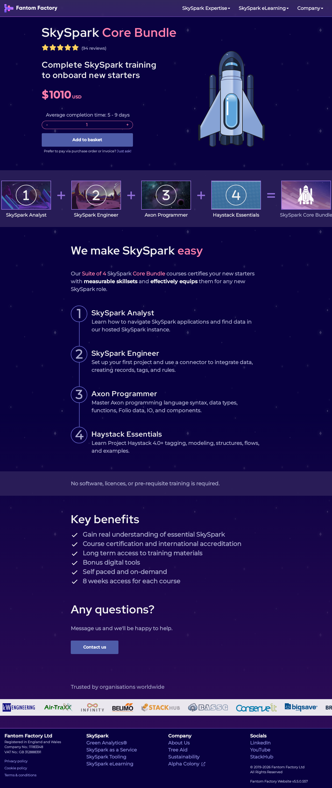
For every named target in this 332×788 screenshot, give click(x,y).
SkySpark (109, 32)
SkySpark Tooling (106, 757)
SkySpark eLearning (109, 764)
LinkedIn (260, 743)
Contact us (94, 647)
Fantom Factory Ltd (28, 736)
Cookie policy (15, 768)
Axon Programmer (124, 394)
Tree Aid (177, 750)
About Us (179, 743)
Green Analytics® (106, 743)
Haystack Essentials (126, 434)
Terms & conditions (20, 775)
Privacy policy (15, 761)
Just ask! (124, 151)
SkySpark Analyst (122, 313)
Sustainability (184, 757)
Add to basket (87, 139)
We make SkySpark (137, 250)
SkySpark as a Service (111, 750)
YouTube (260, 750)
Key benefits (105, 519)
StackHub (261, 757)
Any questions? (113, 609)
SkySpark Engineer (125, 353)
